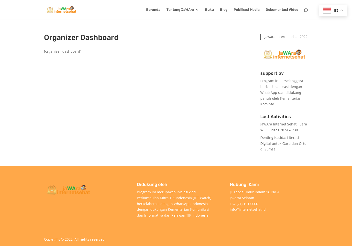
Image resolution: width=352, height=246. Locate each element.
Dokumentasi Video (282, 10)
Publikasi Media (247, 10)
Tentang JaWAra (180, 10)
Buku (209, 10)
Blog (224, 10)
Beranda (153, 10)
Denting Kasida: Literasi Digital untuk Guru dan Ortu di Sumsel (283, 143)
